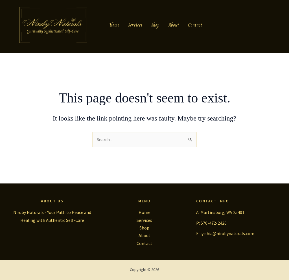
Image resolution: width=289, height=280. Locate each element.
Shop (155, 25)
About (173, 25)
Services (135, 25)
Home (114, 25)
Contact (195, 25)
